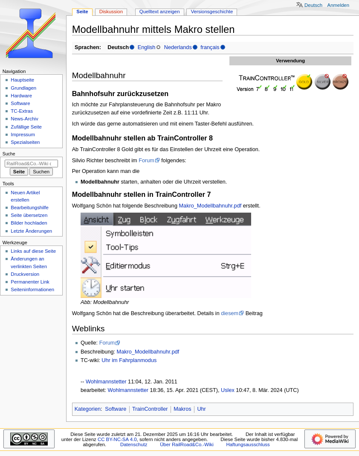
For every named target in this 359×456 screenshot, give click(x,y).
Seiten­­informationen (32, 289)
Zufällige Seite (26, 126)
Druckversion (25, 274)
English (147, 47)
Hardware (21, 95)
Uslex (228, 390)
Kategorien (88, 409)
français (209, 47)
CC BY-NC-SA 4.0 (117, 439)
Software (115, 409)
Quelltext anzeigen (159, 11)
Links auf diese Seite (33, 251)
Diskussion (111, 11)
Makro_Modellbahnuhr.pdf (210, 206)
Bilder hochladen (29, 222)
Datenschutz (134, 444)
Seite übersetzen (29, 215)
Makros (182, 409)
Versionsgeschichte (212, 11)
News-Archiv (24, 118)
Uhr (201, 409)
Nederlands (178, 47)
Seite (82, 11)
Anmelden (338, 5)
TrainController (150, 409)
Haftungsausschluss (248, 444)
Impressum (23, 134)
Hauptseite (22, 79)
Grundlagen (23, 88)
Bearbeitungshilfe (30, 207)
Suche (9, 153)
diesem (229, 313)
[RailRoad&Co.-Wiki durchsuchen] (31, 163)
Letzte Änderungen (31, 231)
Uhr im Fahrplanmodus (128, 360)
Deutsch (313, 5)
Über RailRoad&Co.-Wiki (187, 444)
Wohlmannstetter (106, 382)
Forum (146, 161)
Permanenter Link (30, 281)
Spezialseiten (25, 142)
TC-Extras (22, 111)
